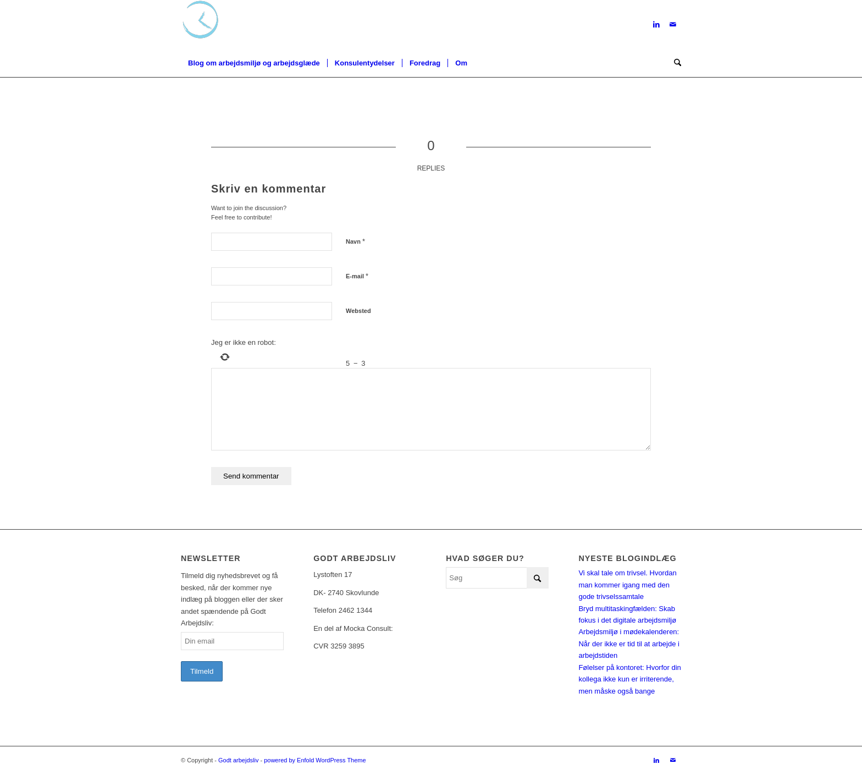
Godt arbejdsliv (238, 760)
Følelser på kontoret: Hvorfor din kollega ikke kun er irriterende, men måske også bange (629, 679)
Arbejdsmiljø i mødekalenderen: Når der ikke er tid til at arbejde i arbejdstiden (628, 643)
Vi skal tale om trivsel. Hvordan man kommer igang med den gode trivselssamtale (627, 585)
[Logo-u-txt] (200, 25)
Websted (358, 310)
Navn (355, 241)
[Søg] (674, 63)
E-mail (357, 276)
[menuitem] (254, 63)
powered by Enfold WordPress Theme (315, 760)
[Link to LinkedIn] (656, 25)
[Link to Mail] (673, 25)
